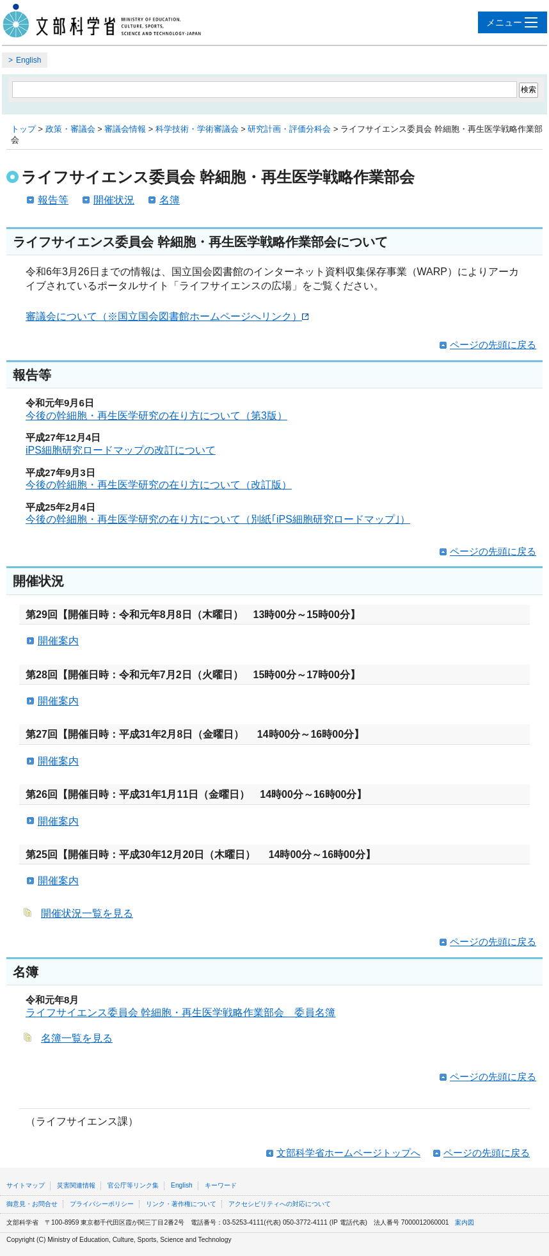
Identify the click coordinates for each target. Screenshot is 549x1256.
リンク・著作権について (181, 1203)
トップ (23, 129)
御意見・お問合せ (32, 1203)
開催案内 (58, 640)
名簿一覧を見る (77, 1038)
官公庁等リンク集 (133, 1185)
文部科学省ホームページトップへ (348, 1152)
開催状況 (113, 200)
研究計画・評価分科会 (289, 129)
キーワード (221, 1185)
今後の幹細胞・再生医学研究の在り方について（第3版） (156, 415)
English (28, 60)
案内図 (464, 1222)
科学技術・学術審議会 (197, 129)
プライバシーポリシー (102, 1203)
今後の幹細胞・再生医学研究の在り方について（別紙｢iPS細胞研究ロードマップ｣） (218, 519)
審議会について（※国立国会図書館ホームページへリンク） (167, 316)
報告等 (53, 200)
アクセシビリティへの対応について (279, 1203)
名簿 (169, 200)
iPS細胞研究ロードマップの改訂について (121, 450)
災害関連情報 (76, 1185)
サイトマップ (25, 1185)
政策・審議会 (70, 129)
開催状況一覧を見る (87, 913)
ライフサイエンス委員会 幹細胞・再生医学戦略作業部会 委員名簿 (180, 1012)
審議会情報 (125, 129)
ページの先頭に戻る (493, 344)
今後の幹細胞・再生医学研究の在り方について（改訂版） (159, 484)
